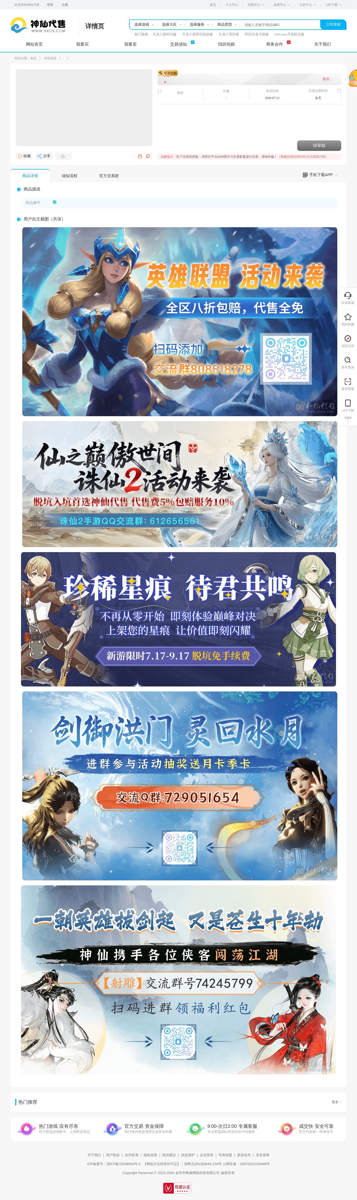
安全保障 (263, 1155)
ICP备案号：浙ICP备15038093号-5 (114, 1164)
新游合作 (244, 1155)
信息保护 (188, 1155)
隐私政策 (150, 1155)
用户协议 (113, 1155)
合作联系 (132, 1155)
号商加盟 (225, 1155)
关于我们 (94, 1155)
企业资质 (206, 1155)
